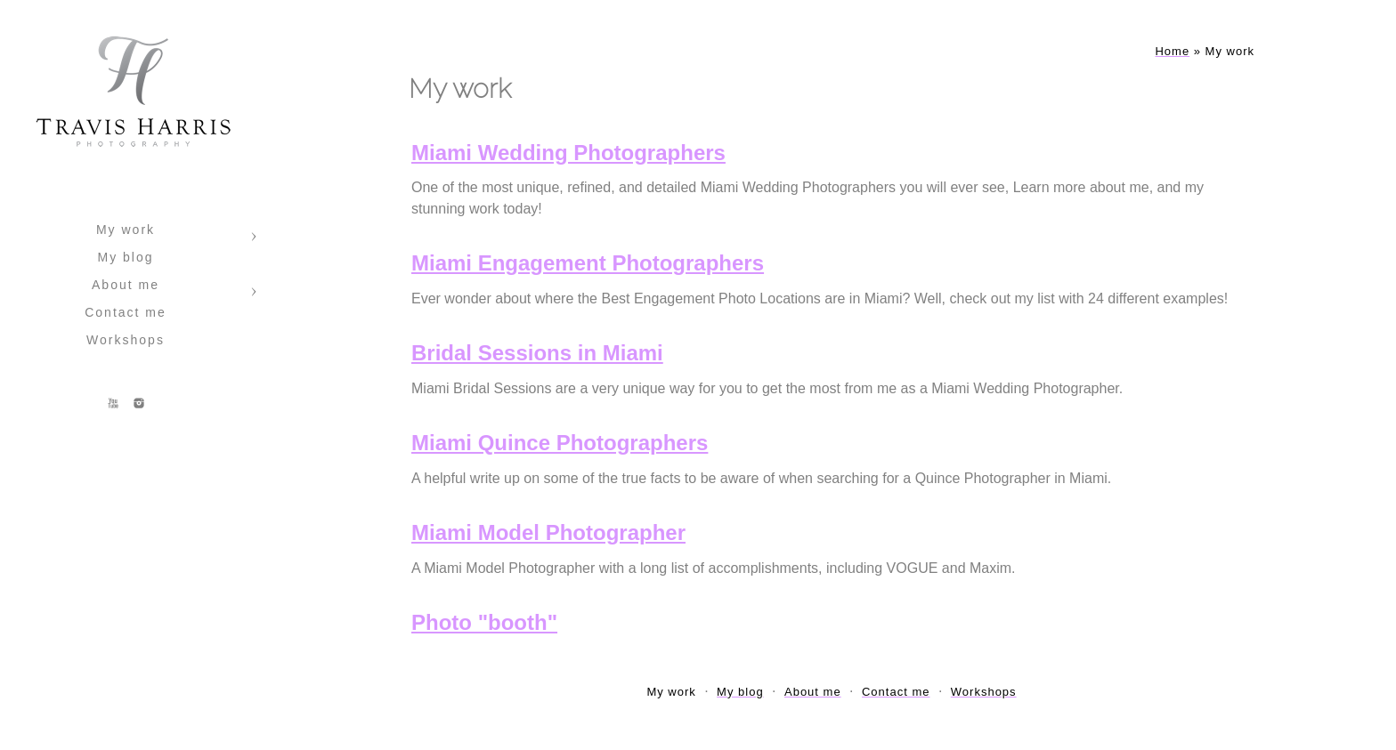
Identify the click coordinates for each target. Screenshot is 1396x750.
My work (125, 229)
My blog (125, 257)
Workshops (125, 340)
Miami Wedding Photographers (568, 153)
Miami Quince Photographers (559, 443)
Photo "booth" (484, 622)
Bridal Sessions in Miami (537, 353)
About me (125, 285)
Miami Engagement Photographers (587, 263)
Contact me (125, 312)
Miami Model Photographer (548, 532)
